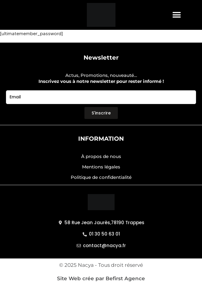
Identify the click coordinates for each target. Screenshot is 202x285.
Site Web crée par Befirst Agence (101, 278)
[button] (177, 15)
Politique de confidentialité (101, 177)
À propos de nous (101, 156)
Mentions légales (101, 167)
